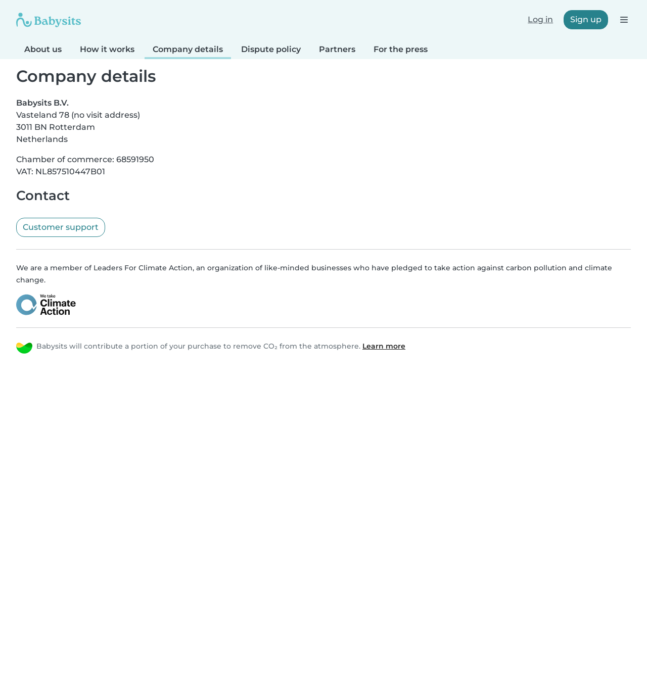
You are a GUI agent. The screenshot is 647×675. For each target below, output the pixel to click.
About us (43, 49)
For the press (401, 49)
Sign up (586, 19)
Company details (188, 49)
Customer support (61, 227)
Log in (540, 19)
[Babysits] (48, 19)
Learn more (383, 346)
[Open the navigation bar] (623, 19)
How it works (107, 49)
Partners (337, 49)
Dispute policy (271, 49)
